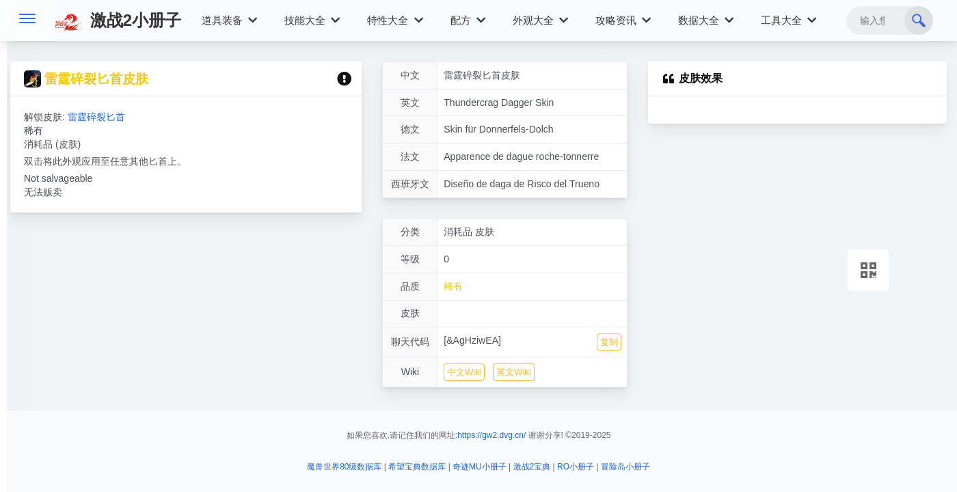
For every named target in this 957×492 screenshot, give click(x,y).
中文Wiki (464, 372)
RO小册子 (575, 467)
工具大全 (788, 20)
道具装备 (229, 20)
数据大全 (705, 20)
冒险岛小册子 (625, 467)
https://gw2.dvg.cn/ (491, 435)
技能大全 (312, 20)
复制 (609, 342)
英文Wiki (513, 372)
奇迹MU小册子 (480, 467)
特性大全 (394, 20)
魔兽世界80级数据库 (344, 467)
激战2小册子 (118, 20)
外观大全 (540, 20)
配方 (467, 20)
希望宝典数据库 (417, 467)
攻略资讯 (623, 20)
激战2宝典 (532, 467)
